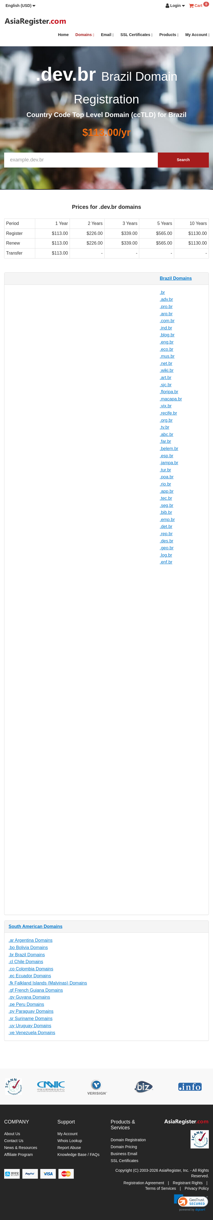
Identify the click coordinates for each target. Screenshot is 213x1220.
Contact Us (13, 1140)
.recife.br (168, 413)
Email (107, 34)
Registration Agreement (143, 1183)
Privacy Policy (197, 1188)
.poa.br (167, 477)
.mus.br (167, 356)
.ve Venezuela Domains (32, 1032)
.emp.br (167, 519)
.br (162, 292)
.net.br (166, 363)
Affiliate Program (18, 1154)
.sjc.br (166, 384)
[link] (191, 1203)
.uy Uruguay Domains (30, 1025)
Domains (84, 34)
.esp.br (166, 455)
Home (63, 34)
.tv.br (164, 427)
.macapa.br (171, 399)
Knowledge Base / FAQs (78, 1154)
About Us (12, 1134)
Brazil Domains (176, 278)
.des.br (166, 541)
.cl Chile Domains (26, 961)
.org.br (166, 420)
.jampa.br (169, 462)
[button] (21, 5)
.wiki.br (167, 370)
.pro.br (166, 306)
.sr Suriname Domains (30, 1018)
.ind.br (166, 328)
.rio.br (165, 484)
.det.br (166, 526)
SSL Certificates (136, 34)
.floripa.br (169, 391)
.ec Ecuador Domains (30, 975)
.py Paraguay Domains (31, 1011)
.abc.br (166, 434)
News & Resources (20, 1147)
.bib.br (166, 512)
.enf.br (166, 562)
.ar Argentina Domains (30, 940)
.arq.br (166, 313)
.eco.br (166, 349)
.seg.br (166, 505)
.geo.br (167, 548)
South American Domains (35, 926)
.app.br (167, 491)
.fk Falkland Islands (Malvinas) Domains (48, 983)
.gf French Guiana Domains (36, 990)
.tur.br (165, 470)
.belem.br (169, 448)
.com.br (167, 320)
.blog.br (167, 335)
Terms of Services (160, 1188)
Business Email (124, 1153)
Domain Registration (128, 1140)
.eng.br (167, 342)
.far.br (165, 441)
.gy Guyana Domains (29, 997)
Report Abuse (69, 1147)
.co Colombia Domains (31, 969)
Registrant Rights (187, 1183)
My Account (197, 34)
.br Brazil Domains (27, 954)
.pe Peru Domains (26, 1004)
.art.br (165, 377)
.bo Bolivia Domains (28, 947)
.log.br (166, 555)
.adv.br (166, 299)
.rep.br (166, 533)
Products (169, 34)
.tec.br (166, 498)
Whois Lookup (69, 1140)
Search (183, 160)
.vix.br (166, 406)
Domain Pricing (124, 1147)
